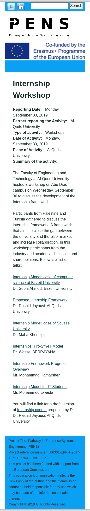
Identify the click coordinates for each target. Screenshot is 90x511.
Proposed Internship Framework (40, 300)
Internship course (32, 410)
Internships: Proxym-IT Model (38, 346)
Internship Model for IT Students (40, 387)
